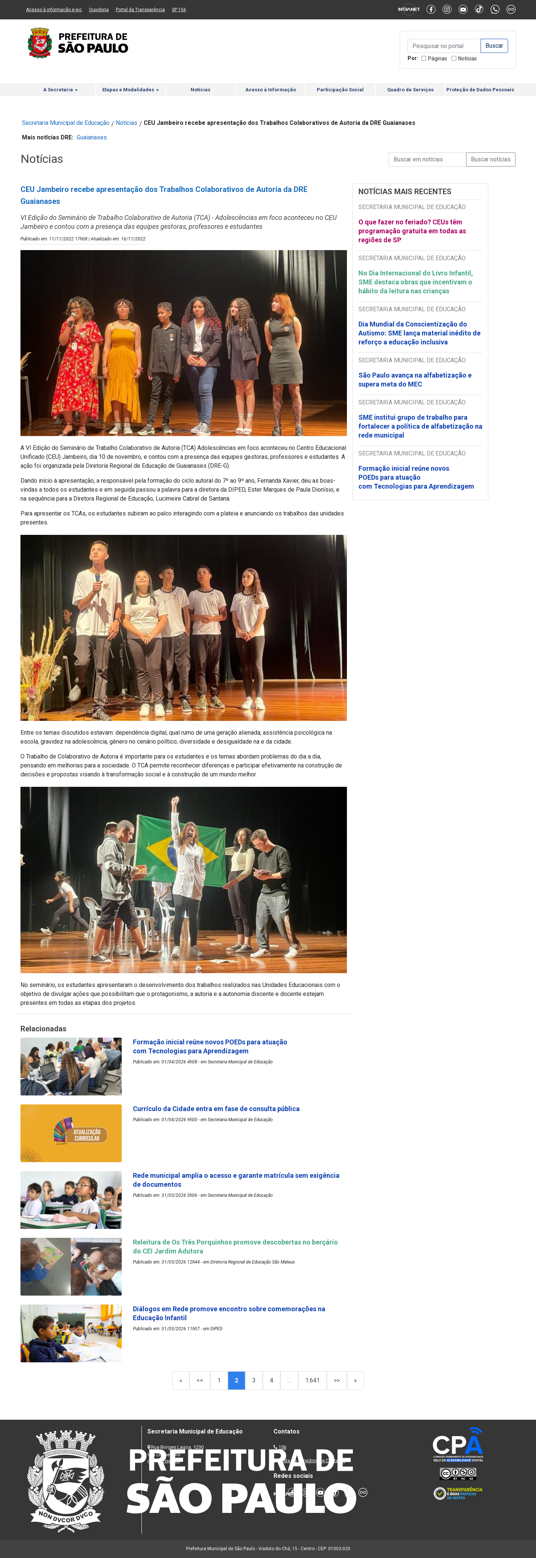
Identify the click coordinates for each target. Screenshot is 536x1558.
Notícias (467, 58)
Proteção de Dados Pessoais (480, 89)
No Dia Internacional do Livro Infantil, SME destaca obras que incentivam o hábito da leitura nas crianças (415, 282)
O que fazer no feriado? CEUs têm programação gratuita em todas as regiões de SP (412, 231)
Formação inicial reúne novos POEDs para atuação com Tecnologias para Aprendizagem (417, 477)
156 (282, 1447)
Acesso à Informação (270, 89)
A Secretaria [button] (60, 89)
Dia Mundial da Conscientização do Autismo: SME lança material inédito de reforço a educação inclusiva (419, 333)
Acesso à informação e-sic (54, 9)
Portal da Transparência (140, 9)
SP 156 (179, 9)
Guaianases (92, 137)
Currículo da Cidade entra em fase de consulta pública (216, 1109)
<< (200, 1380)
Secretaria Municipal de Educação (65, 122)
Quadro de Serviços (410, 89)
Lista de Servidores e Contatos (312, 1460)
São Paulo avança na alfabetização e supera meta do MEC (415, 379)
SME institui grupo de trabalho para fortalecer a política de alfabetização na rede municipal (420, 426)
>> (337, 1380)
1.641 (312, 1380)
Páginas (437, 58)
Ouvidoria (99, 9)
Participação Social (340, 89)
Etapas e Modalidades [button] (130, 89)
